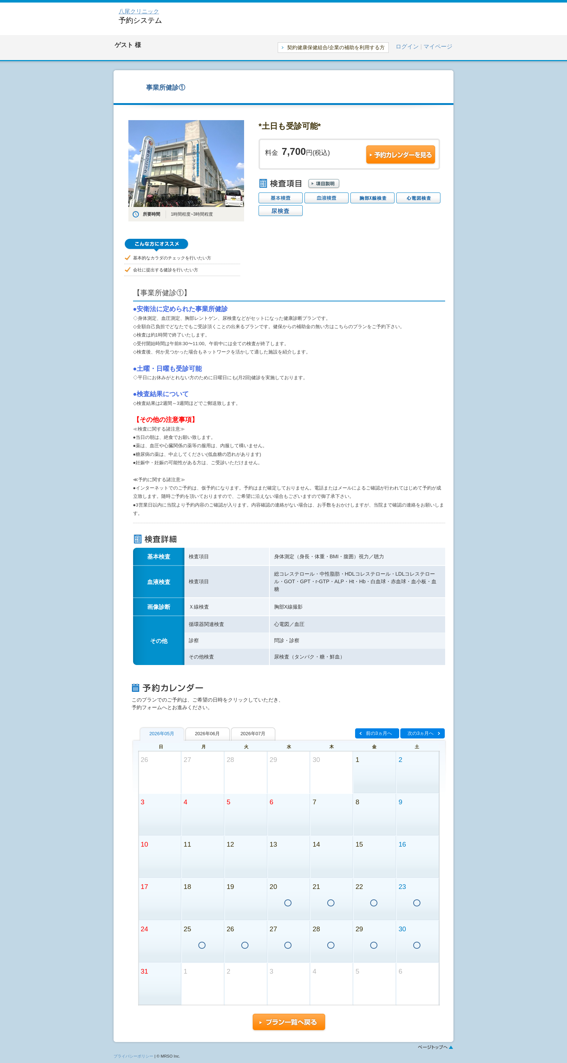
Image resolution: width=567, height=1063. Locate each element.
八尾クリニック (139, 11)
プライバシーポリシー (133, 1056)
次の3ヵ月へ (421, 733)
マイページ (437, 46)
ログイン (407, 46)
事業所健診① (165, 87)
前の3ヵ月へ (379, 733)
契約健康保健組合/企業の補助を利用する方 (336, 47)
